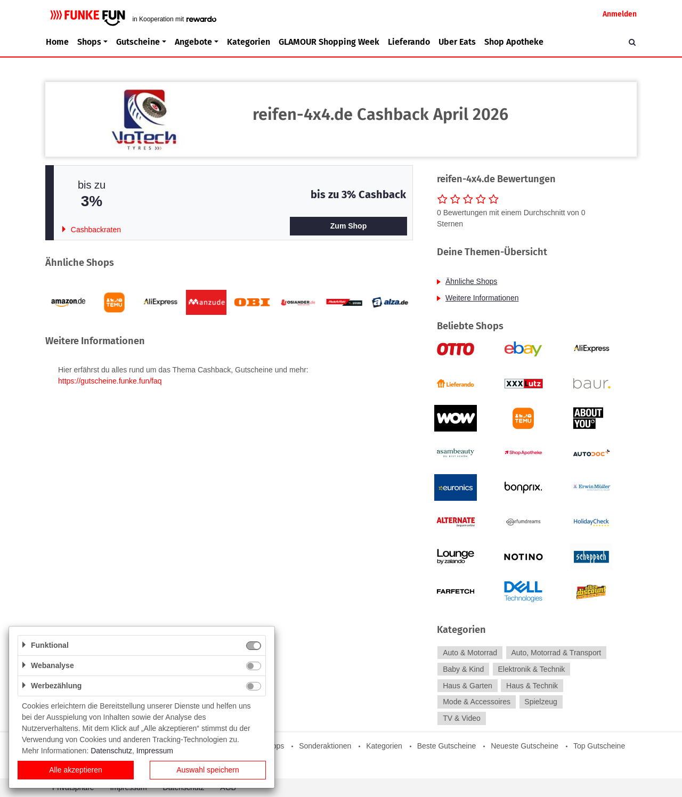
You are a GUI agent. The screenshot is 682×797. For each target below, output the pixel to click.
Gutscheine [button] (138, 42)
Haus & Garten (467, 685)
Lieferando (409, 42)
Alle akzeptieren (75, 770)
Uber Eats (457, 42)
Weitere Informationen (481, 298)
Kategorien (248, 42)
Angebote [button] (193, 42)
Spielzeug (540, 702)
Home (57, 42)
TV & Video (462, 718)
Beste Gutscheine (446, 746)
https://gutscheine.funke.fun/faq (110, 381)
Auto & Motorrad (470, 652)
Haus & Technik (532, 685)
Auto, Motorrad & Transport (556, 652)
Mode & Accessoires (476, 702)
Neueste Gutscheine (524, 746)
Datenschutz (111, 750)
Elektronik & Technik (531, 669)
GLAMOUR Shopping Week (329, 42)
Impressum (154, 750)
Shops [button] (89, 42)
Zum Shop (348, 226)
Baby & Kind (463, 669)
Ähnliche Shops (471, 281)
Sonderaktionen (325, 746)
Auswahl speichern (207, 770)
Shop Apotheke (513, 42)
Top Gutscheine (599, 746)
